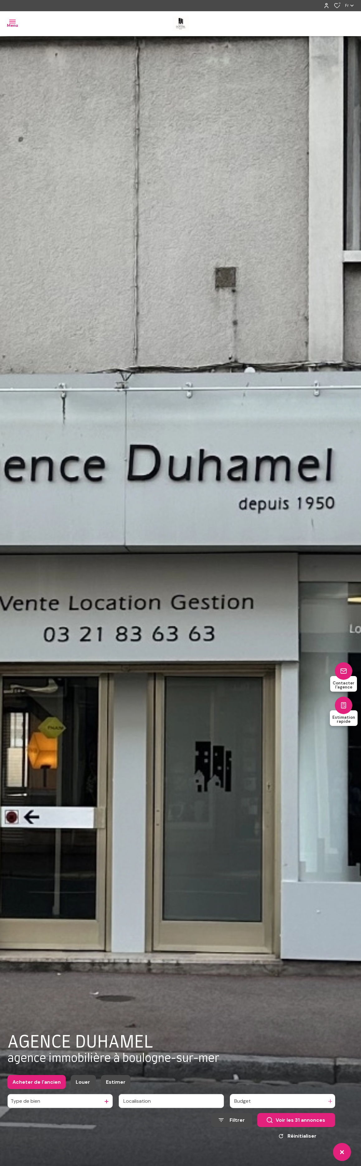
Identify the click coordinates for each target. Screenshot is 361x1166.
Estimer (116, 1082)
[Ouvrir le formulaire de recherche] (231, 1120)
